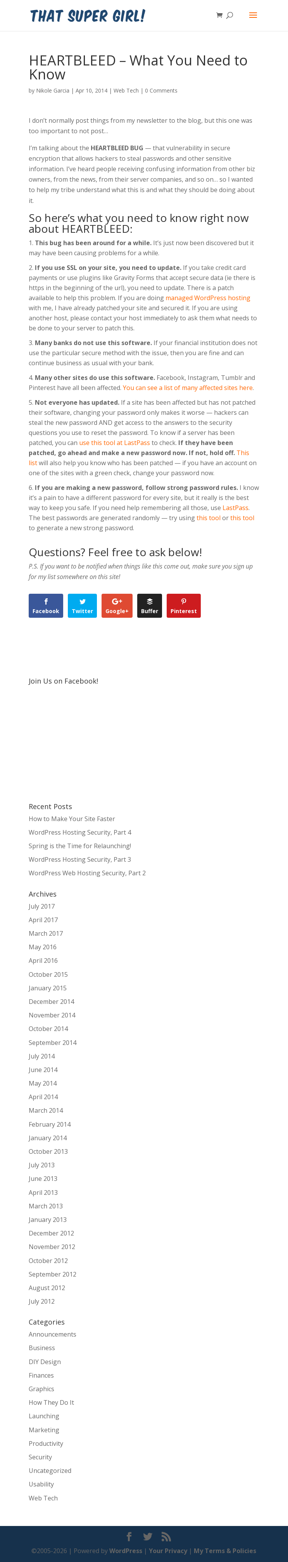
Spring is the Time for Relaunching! (80, 846)
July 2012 (42, 1301)
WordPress (125, 1551)
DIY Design (45, 1362)
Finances (41, 1375)
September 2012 (52, 1274)
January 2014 (48, 1138)
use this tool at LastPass (114, 442)
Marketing (44, 1430)
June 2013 (43, 1178)
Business (42, 1348)
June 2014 (43, 1069)
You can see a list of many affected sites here (188, 387)
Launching (44, 1416)
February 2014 (50, 1124)
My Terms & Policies (225, 1551)
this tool (209, 518)
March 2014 (46, 1110)
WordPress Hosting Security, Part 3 (80, 859)
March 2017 (46, 933)
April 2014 (43, 1097)
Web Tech (126, 90)
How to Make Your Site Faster (72, 819)
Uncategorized (50, 1470)
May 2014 (43, 1083)
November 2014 (52, 1015)
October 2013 (48, 1151)
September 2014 (52, 1042)
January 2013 (48, 1219)
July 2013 (42, 1165)
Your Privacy (168, 1551)
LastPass (235, 507)
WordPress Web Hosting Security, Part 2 (87, 873)
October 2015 (48, 974)
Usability (41, 1484)
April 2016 (43, 960)
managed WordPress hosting (208, 298)
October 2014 (48, 1028)
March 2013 (46, 1206)
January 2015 (48, 988)
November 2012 (52, 1246)
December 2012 (51, 1233)
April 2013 (43, 1192)
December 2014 (51, 1001)
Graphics (41, 1389)
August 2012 (47, 1288)
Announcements (52, 1334)
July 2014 (42, 1056)
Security (40, 1457)
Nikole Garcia (52, 90)
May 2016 (43, 947)
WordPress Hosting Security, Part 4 (80, 832)
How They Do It (51, 1402)
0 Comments (161, 90)
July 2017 (42, 906)
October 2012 (48, 1260)
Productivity (46, 1443)
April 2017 (43, 920)
